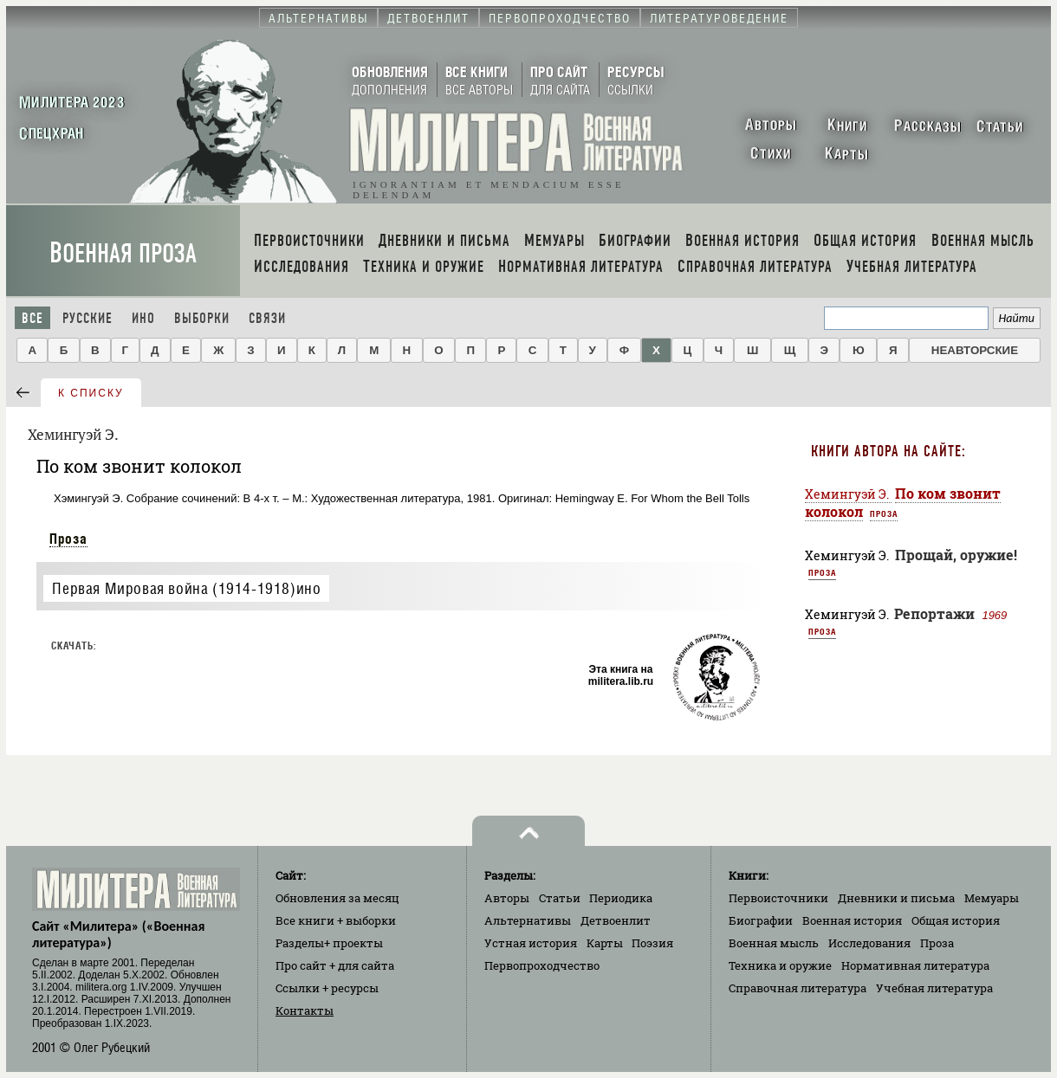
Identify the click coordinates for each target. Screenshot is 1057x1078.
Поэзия (652, 943)
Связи (267, 318)
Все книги (336, 920)
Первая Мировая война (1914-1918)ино (186, 588)
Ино (143, 318)
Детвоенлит (615, 920)
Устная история (530, 943)
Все (32, 318)
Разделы (329, 943)
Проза (68, 538)
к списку (91, 393)
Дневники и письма (896, 898)
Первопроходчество (542, 965)
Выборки (202, 318)
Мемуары (991, 898)
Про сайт (335, 965)
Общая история (955, 920)
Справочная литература (797, 988)
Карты (605, 943)
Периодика (620, 898)
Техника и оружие (780, 965)
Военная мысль (774, 943)
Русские (87, 318)
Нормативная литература (915, 965)
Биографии (761, 920)
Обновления (337, 898)
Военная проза (123, 253)
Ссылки (327, 988)
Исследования (869, 943)
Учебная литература (934, 988)
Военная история (852, 920)
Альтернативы (527, 920)
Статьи (559, 898)
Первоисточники (778, 898)
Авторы (506, 898)
